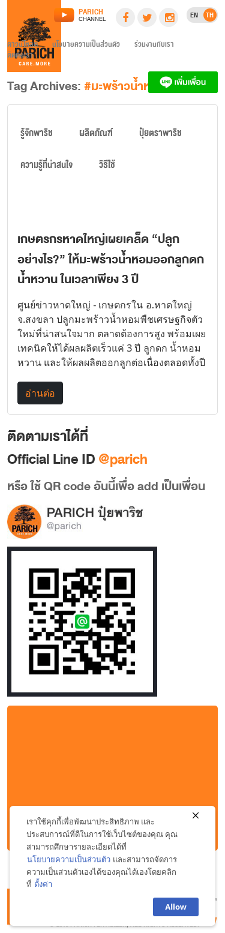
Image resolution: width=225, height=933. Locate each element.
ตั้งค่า (43, 888)
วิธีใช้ (107, 167)
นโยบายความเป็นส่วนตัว (86, 46)
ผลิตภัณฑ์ (96, 135)
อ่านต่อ (40, 393)
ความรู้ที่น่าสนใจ (46, 167)
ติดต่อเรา (20, 57)
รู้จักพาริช (36, 135)
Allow (176, 910)
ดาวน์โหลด (22, 46)
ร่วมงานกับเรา (154, 46)
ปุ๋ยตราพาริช (160, 135)
